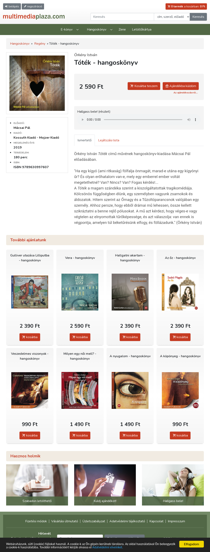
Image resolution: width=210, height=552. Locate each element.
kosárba (29, 337)
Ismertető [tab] (84, 140)
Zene (122, 29)
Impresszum (176, 521)
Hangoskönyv (96, 29)
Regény (39, 43)
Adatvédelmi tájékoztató (127, 521)
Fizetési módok (36, 521)
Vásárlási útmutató (64, 521)
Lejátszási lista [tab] (108, 140)
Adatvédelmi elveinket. (130, 547)
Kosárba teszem (144, 86)
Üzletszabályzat (93, 521)
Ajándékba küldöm (180, 86)
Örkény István (85, 54)
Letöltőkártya (141, 29)
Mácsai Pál (22, 128)
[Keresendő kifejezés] (122, 17)
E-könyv (67, 29)
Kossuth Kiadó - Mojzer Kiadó (36, 137)
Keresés (198, 17)
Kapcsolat (156, 521)
